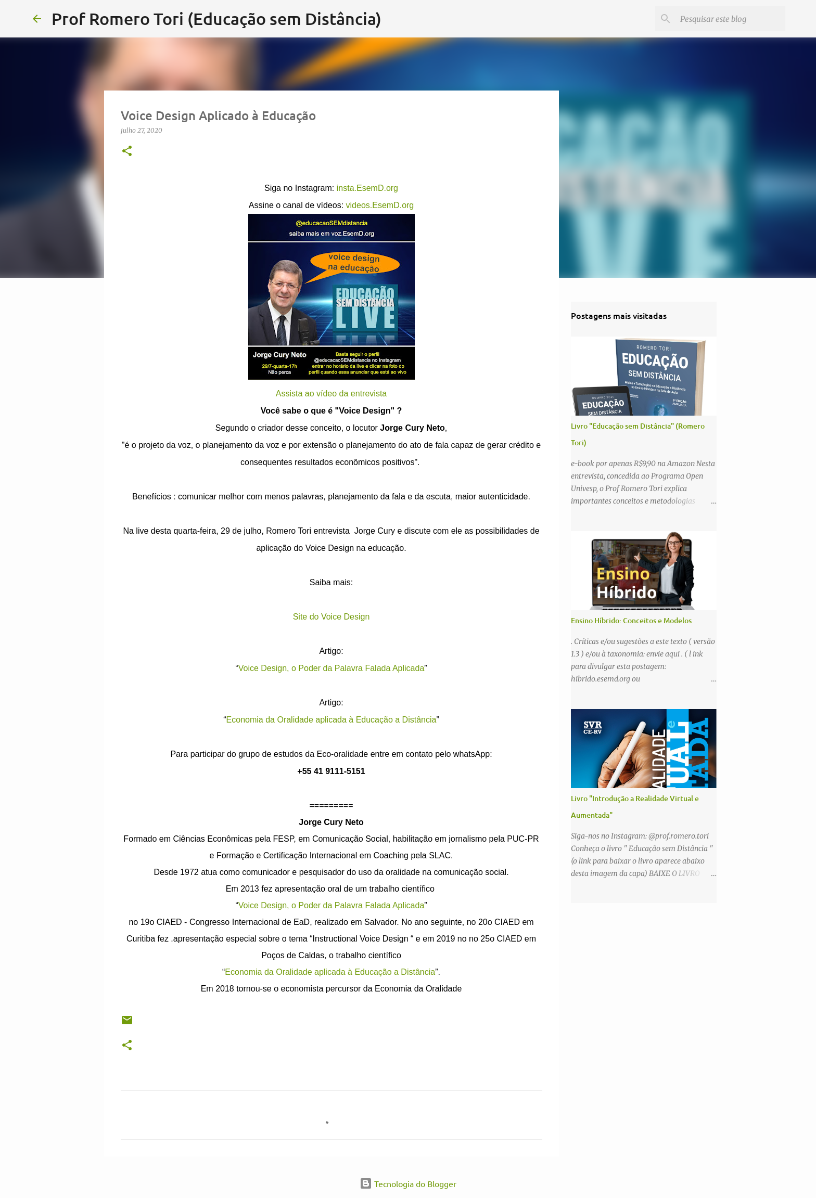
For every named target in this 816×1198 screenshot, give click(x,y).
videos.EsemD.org (380, 205)
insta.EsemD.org (367, 188)
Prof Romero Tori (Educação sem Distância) (216, 18)
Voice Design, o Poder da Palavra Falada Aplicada (331, 668)
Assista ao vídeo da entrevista (331, 393)
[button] (127, 152)
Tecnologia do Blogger (408, 1183)
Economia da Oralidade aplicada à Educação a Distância (331, 719)
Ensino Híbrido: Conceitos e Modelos (631, 620)
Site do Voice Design (331, 616)
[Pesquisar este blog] (730, 18)
